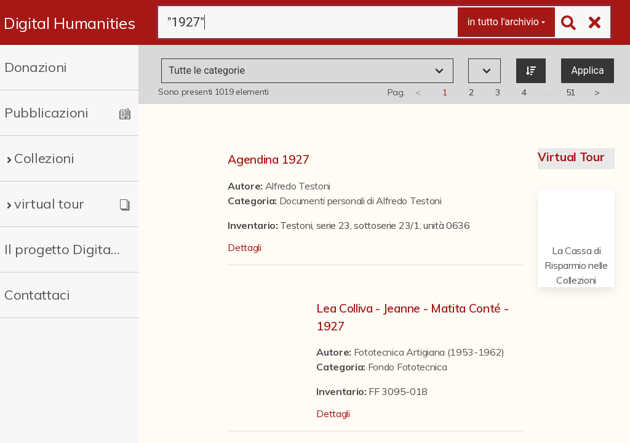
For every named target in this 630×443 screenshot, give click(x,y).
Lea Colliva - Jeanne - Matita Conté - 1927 (412, 317)
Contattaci (37, 294)
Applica (587, 70)
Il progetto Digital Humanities (63, 249)
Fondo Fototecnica (407, 367)
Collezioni (44, 158)
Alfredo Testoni (297, 186)
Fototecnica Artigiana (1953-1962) (429, 352)
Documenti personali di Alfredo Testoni (360, 200)
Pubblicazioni (46, 112)
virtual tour (49, 203)
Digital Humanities (69, 23)
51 (570, 92)
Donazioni (35, 67)
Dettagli (244, 247)
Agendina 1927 (269, 159)
